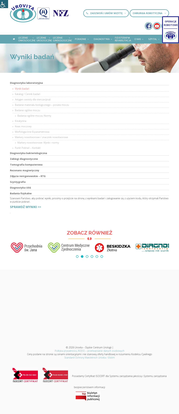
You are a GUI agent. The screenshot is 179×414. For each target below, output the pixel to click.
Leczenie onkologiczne (27, 39)
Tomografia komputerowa (26, 164)
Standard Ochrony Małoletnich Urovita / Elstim (89, 357)
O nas (139, 38)
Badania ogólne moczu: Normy (34, 115)
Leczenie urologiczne (44, 39)
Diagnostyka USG (20, 187)
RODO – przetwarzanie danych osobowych (101, 350)
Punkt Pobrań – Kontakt (28, 147)
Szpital (154, 38)
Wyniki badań (22, 88)
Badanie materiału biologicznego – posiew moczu (42, 104)
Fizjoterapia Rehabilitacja (123, 39)
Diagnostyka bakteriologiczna (28, 153)
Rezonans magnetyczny (24, 170)
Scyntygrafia (18, 181)
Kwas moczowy (23, 126)
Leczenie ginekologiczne (62, 39)
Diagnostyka (103, 38)
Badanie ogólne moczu (27, 110)
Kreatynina (20, 121)
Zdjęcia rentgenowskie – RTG (28, 176)
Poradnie (82, 38)
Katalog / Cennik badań (27, 94)
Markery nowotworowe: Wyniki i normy (38, 142)
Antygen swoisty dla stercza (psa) (32, 99)
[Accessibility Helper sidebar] (4, 4)
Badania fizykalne (21, 193)
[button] (77, 256)
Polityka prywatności (66, 350)
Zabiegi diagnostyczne (24, 158)
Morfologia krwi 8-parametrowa (32, 131)
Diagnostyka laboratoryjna (26, 82)
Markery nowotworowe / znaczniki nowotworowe (41, 137)
